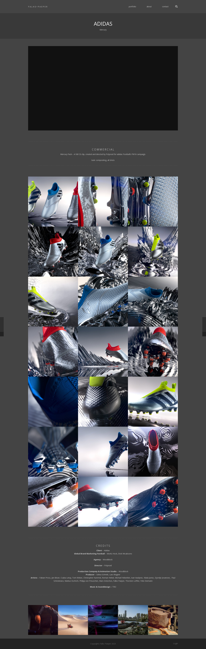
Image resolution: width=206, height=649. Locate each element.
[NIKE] (43, 620)
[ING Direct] (163, 620)
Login (175, 643)
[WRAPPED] (133, 620)
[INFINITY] (103, 620)
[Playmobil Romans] (73, 620)
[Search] (176, 6)
